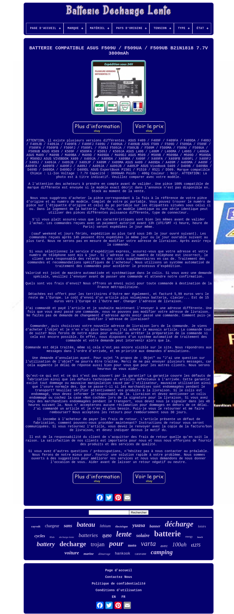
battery (46, 544)
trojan (98, 544)
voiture (71, 553)
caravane (140, 554)
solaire (142, 535)
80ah (52, 537)
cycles (40, 535)
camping (162, 552)
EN (114, 597)
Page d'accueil (118, 570)
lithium (105, 526)
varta (148, 544)
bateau (86, 524)
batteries (88, 535)
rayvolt (35, 526)
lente (124, 534)
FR (123, 597)
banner (154, 526)
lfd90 (107, 535)
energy (189, 536)
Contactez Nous (118, 577)
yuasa (138, 525)
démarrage (104, 554)
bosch (200, 537)
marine (89, 554)
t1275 (195, 545)
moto (132, 545)
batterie (167, 533)
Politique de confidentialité (118, 583)
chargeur (52, 526)
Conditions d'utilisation (119, 590)
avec (164, 546)
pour (116, 543)
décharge (179, 524)
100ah (179, 544)
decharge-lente (66, 537)
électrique (121, 526)
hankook (122, 554)
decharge (72, 544)
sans (68, 525)
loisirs (202, 526)
